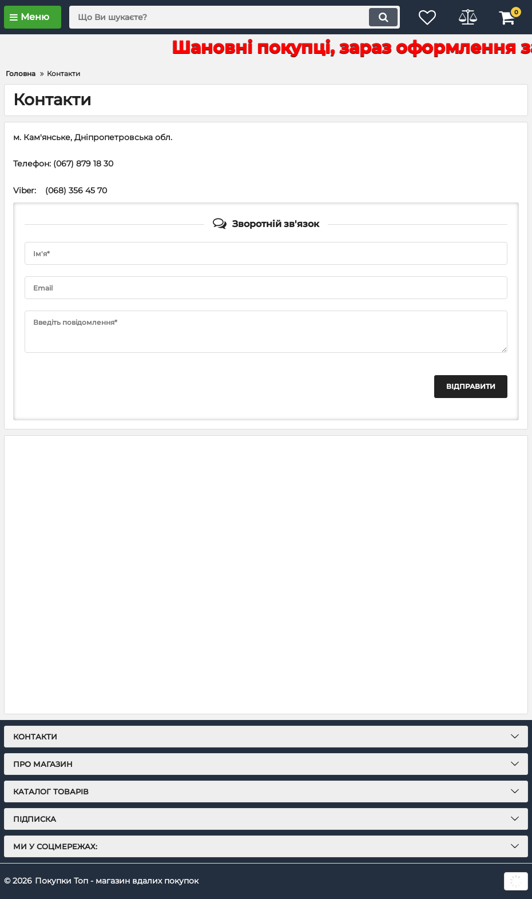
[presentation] (111, 386)
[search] (234, 17)
